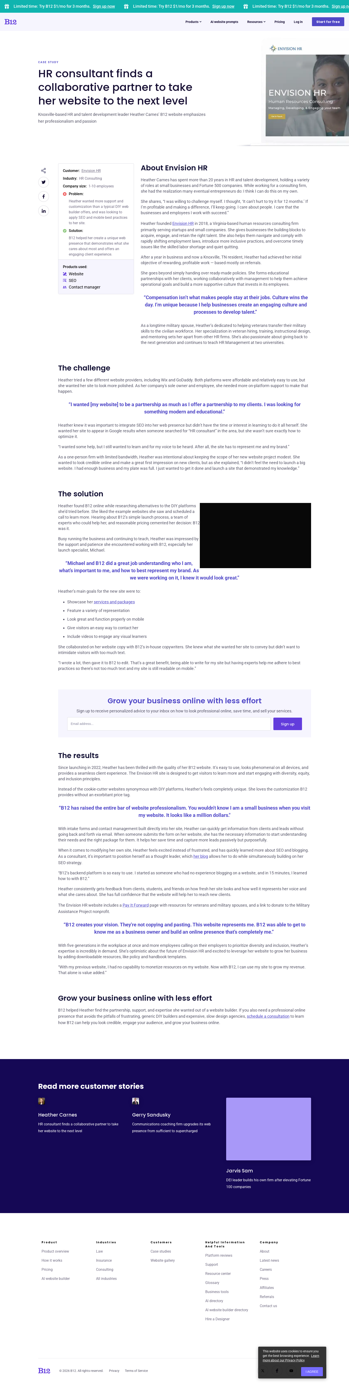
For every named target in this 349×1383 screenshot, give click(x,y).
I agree (312, 1371)
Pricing (47, 1269)
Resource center (218, 1273)
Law (99, 1251)
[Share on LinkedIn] (43, 210)
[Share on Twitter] (43, 182)
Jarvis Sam (239, 1170)
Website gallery (163, 1260)
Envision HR (91, 171)
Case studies (161, 1251)
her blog (200, 856)
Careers (266, 1269)
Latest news (269, 1260)
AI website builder (56, 1278)
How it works (52, 1260)
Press (264, 1278)
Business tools (217, 1292)
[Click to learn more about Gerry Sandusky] (135, 1101)
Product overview (55, 1251)
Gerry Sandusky (151, 1115)
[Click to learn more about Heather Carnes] (41, 1101)
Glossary (212, 1283)
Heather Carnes (57, 1115)
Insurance (104, 1260)
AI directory (214, 1301)
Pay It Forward (136, 905)
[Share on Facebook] (43, 196)
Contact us (268, 1306)
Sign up (288, 724)
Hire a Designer (217, 1319)
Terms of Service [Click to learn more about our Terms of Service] (136, 1371)
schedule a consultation (268, 1016)
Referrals (267, 1297)
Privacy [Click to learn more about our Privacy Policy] (114, 1371)
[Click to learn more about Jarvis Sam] (268, 1129)
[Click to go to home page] (23, 22)
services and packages (114, 601)
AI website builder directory (226, 1310)
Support (211, 1264)
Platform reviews (218, 1255)
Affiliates (267, 1288)
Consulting (104, 1269)
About (264, 1251)
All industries (106, 1278)
